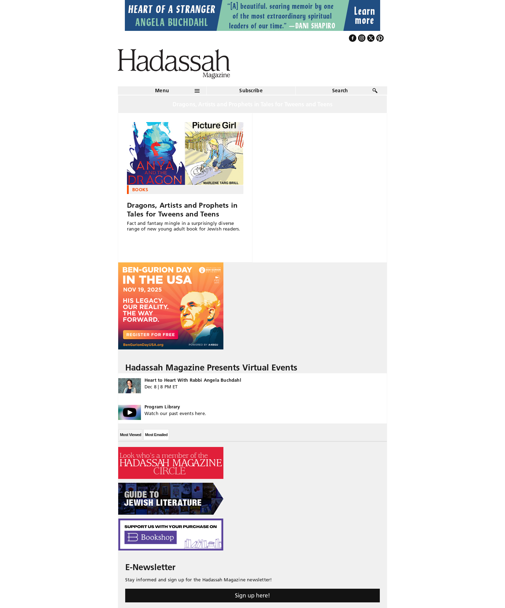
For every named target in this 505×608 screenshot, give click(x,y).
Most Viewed (130, 435)
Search (340, 90)
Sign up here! (252, 595)
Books (140, 189)
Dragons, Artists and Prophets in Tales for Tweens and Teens (182, 209)
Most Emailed (156, 435)
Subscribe (251, 90)
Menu (162, 90)
